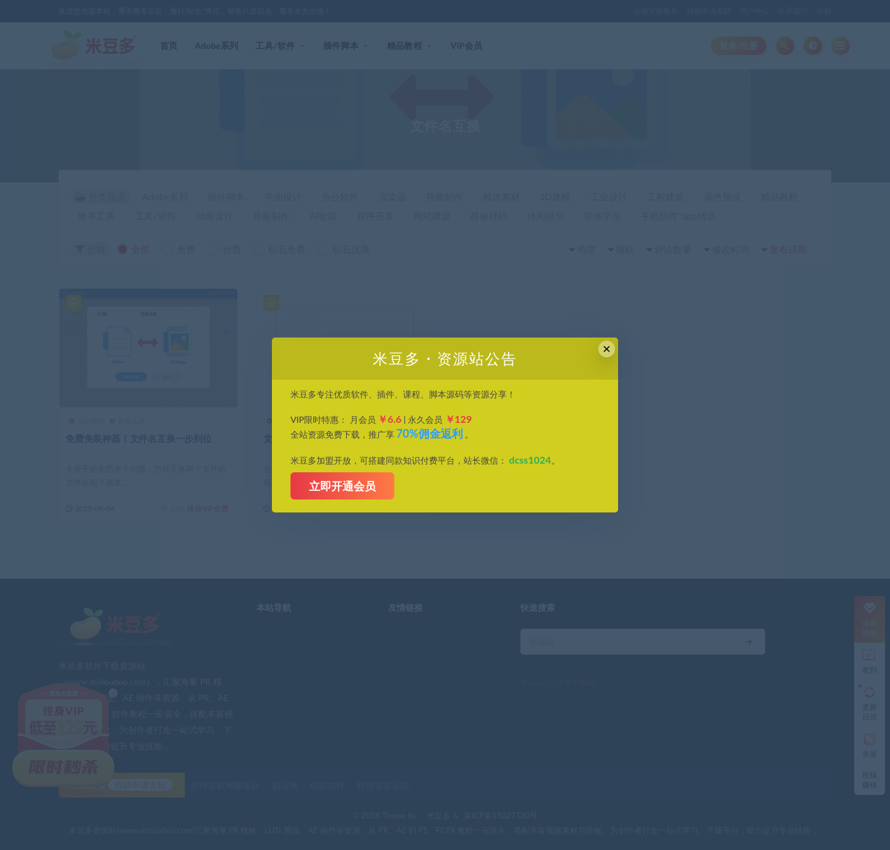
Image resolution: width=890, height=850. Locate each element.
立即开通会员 (342, 486)
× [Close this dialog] (607, 349)
